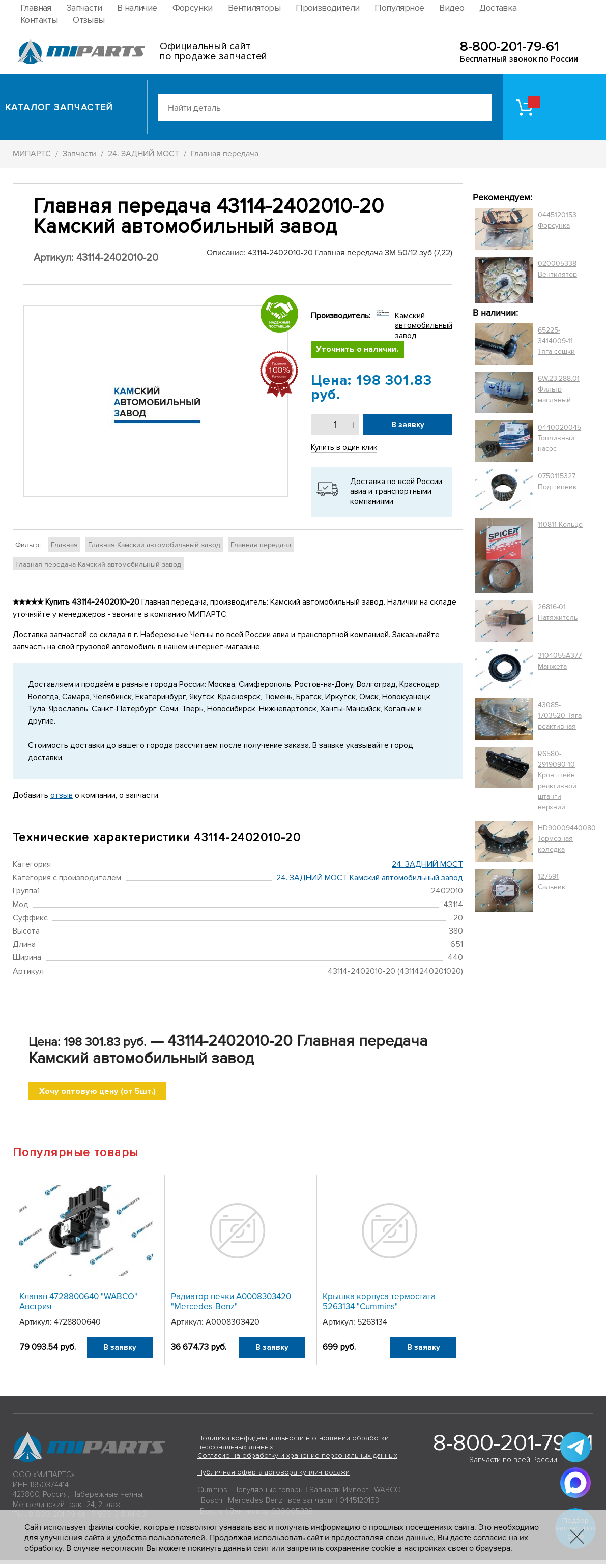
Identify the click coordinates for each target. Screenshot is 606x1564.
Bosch (211, 1504)
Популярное (399, 7)
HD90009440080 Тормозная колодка (567, 839)
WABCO (387, 1493)
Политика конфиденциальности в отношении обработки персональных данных (293, 1446)
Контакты (38, 19)
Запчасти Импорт (338, 1493)
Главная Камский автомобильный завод (154, 546)
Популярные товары (268, 1493)
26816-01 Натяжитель (558, 612)
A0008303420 (232, 1325)
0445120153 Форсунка (557, 220)
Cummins (212, 1493)
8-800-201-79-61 (509, 46)
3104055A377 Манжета (560, 661)
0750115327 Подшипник (557, 481)
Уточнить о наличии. (359, 350)
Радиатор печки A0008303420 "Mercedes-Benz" (231, 1305)
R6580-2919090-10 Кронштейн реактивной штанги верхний (557, 780)
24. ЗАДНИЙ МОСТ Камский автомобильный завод (369, 880)
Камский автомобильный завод (423, 325)
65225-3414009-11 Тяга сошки (556, 341)
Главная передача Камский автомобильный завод (98, 566)
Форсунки (192, 7)
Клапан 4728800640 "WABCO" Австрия (78, 1305)
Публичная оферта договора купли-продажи (273, 1476)
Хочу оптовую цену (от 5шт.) (97, 1094)
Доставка (497, 7)
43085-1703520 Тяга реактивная (560, 716)
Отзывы (88, 19)
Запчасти (84, 7)
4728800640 (77, 1325)
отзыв (61, 797)
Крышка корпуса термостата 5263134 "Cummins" (379, 1305)
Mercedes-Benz (255, 1504)
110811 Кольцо (560, 524)
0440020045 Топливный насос (559, 438)
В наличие (137, 7)
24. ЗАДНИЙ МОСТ (427, 866)
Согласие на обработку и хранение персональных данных (297, 1459)
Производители (327, 7)
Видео (451, 7)
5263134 (372, 1325)
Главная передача (260, 546)
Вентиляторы (254, 7)
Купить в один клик (345, 449)
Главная (35, 7)
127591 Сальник (551, 881)
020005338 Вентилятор (557, 269)
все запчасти (311, 1504)
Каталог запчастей (59, 107)
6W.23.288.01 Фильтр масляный (559, 389)
